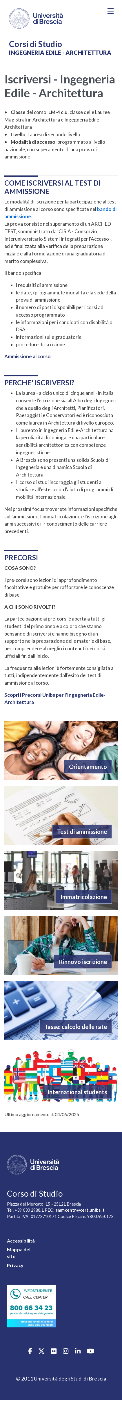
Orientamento (88, 766)
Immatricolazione (84, 896)
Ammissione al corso (27, 356)
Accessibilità (21, 1240)
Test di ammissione (82, 831)
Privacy (15, 1265)
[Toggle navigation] (110, 11)
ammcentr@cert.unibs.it (80, 1210)
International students (77, 1091)
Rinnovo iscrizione (83, 961)
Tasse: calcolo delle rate (75, 1026)
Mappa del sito (18, 1253)
